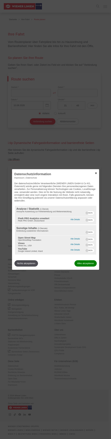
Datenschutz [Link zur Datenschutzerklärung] (31, 178)
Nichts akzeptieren (26, 263)
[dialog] (55, 219)
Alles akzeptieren (85, 263)
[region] (55, 230)
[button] (86, 213)
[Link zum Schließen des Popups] (96, 173)
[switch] (89, 212)
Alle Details (75, 219)
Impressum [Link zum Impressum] (19, 178)
